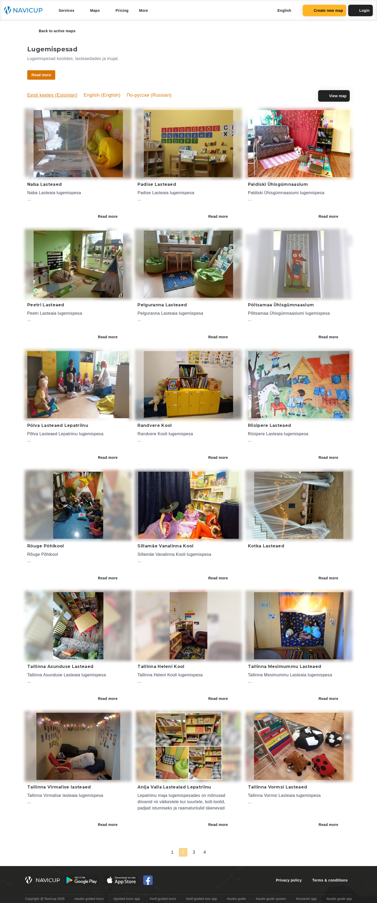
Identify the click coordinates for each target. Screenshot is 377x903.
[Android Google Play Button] (81, 880)
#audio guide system (271, 899)
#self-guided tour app (201, 899)
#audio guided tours (89, 899)
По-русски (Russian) (149, 95)
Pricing (122, 10)
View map (334, 96)
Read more (111, 216)
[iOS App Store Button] (121, 880)
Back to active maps (53, 31)
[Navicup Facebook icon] (148, 880)
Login (360, 10)
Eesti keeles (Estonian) (52, 95)
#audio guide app (339, 899)
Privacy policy (289, 880)
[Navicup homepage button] (25, 10)
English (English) (102, 95)
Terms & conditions (330, 880)
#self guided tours (163, 899)
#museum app (306, 899)
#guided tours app (126, 899)
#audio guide (236, 899)
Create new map (324, 10)
